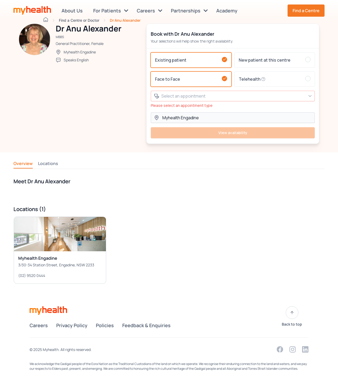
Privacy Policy (71, 325)
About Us (73, 10)
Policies (105, 325)
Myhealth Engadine (80, 51)
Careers (149, 10)
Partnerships (189, 10)
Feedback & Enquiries (146, 325)
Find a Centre (306, 10)
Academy (228, 10)
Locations (48, 163)
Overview (23, 163)
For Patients (110, 10)
